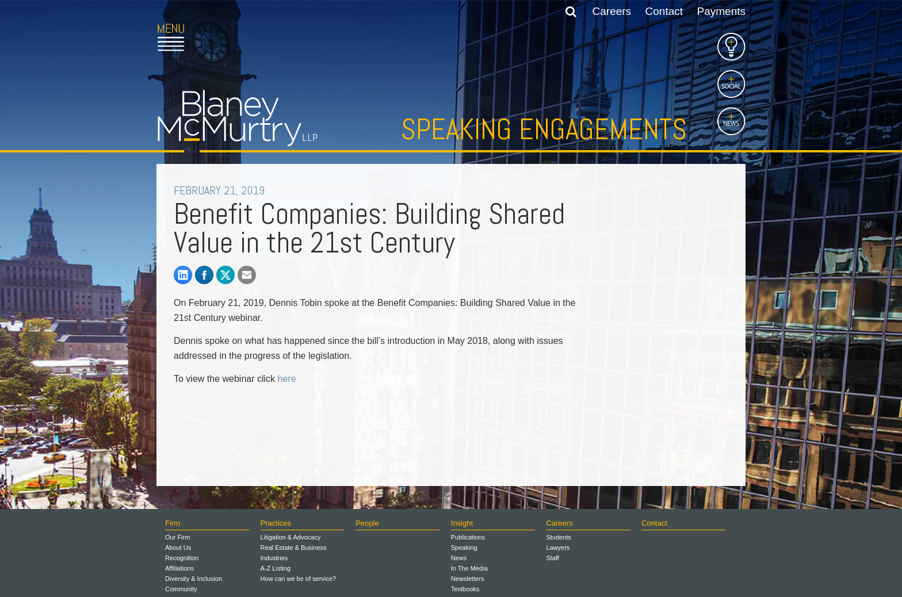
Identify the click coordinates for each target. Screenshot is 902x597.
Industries (274, 557)
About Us (178, 547)
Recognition (181, 557)
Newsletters (467, 578)
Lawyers (558, 547)
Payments (721, 11)
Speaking (464, 547)
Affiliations (179, 568)
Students (558, 537)
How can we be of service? (298, 578)
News (459, 557)
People (367, 523)
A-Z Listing (276, 568)
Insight (462, 523)
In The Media (469, 568)
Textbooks (465, 588)
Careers (612, 11)
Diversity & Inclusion (193, 578)
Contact (664, 11)
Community (181, 588)
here (287, 379)
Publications (468, 537)
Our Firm (177, 537)
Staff (552, 557)
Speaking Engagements (544, 129)
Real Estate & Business (294, 547)
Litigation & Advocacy (291, 537)
